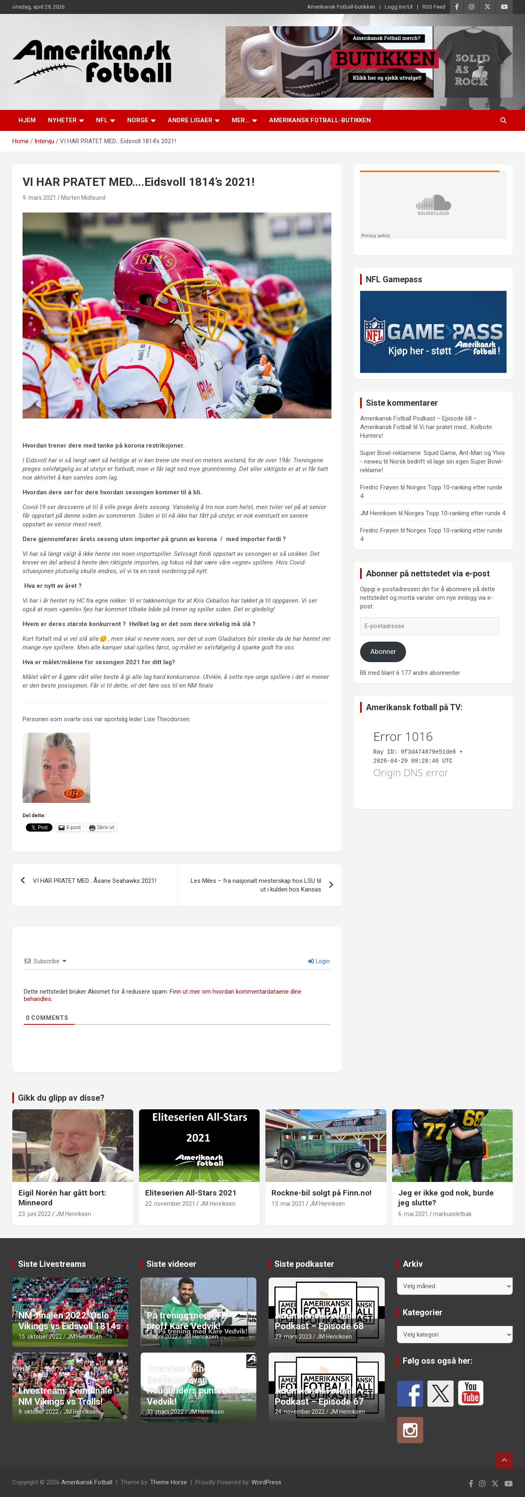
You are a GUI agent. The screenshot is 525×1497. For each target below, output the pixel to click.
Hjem (27, 120)
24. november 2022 (300, 1411)
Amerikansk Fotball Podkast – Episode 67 (319, 1395)
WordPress (266, 1482)
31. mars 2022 (165, 1411)
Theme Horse (168, 1482)
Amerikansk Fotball (86, 1482)
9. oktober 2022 (38, 1411)
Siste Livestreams (52, 1264)
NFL (102, 120)
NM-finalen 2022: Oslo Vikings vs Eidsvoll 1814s (69, 1320)
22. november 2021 (170, 1203)
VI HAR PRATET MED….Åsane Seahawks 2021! (94, 880)
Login (319, 961)
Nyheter (62, 120)
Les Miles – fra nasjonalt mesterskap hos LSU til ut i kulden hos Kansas (256, 885)
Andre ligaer (190, 120)
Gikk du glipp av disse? (61, 1098)
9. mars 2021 (39, 197)
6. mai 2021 (413, 1214)
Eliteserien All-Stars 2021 (191, 1193)
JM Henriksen (73, 1214)
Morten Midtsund (83, 197)
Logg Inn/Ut (399, 7)
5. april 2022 (162, 1336)
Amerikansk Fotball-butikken (341, 7)
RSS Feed (433, 7)
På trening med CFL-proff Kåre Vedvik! (188, 1320)
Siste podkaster (304, 1264)
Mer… (241, 120)
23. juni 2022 (34, 1214)
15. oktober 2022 (40, 1336)
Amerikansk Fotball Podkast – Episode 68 (319, 1320)
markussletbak (452, 1214)
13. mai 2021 (288, 1203)
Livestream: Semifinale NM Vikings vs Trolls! (65, 1395)
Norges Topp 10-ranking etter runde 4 (454, 513)
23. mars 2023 (293, 1336)
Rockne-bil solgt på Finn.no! (322, 1193)
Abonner (383, 651)
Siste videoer (171, 1264)
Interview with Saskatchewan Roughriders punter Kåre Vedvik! (197, 1385)
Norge (137, 120)
